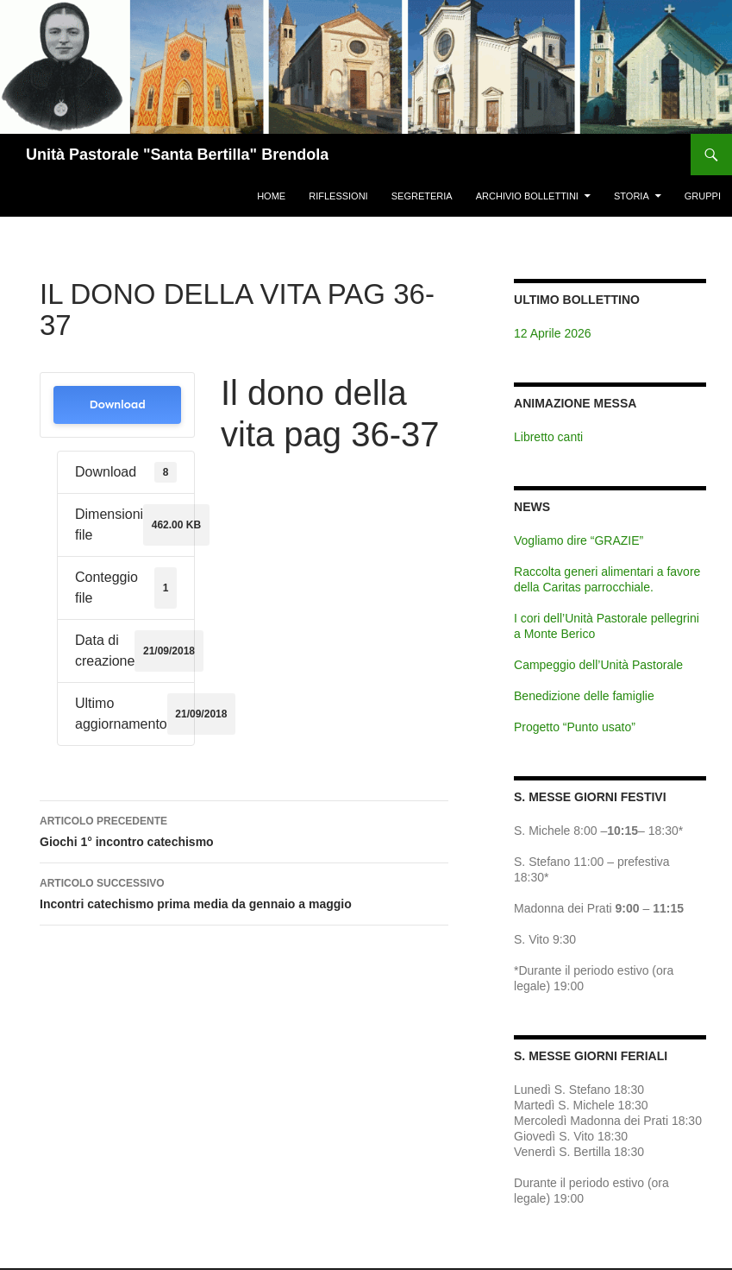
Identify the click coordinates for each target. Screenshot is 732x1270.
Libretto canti (548, 437)
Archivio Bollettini (527, 196)
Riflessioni (338, 196)
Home (271, 196)
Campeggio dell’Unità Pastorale (598, 665)
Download (117, 404)
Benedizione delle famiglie (584, 696)
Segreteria (422, 196)
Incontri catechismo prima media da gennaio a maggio (244, 892)
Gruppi (703, 196)
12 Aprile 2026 (552, 333)
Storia (631, 196)
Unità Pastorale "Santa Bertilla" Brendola (177, 154)
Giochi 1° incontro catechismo (244, 830)
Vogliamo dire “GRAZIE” (578, 540)
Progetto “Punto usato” (574, 727)
